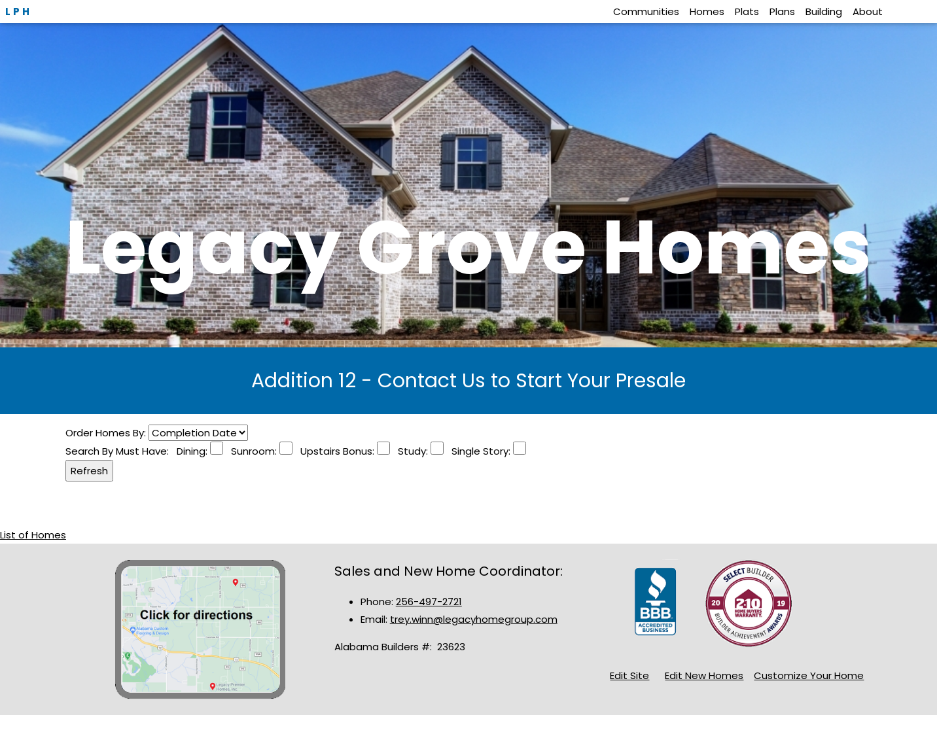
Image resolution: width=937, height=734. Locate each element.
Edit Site (629, 675)
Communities (646, 11)
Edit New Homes (704, 675)
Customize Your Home (809, 675)
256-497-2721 (429, 601)
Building (823, 11)
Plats (747, 11)
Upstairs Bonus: (334, 451)
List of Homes (33, 535)
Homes (707, 11)
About (868, 11)
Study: (410, 451)
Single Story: (478, 451)
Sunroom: (251, 451)
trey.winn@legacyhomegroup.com (473, 619)
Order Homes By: (107, 433)
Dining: (193, 451)
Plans (782, 11)
